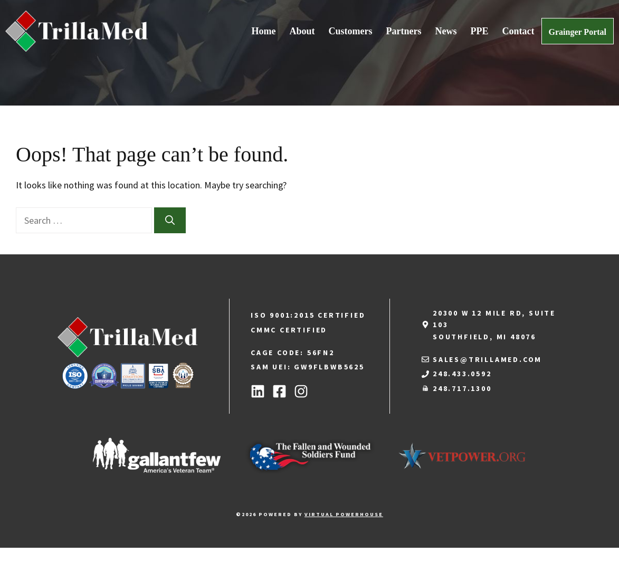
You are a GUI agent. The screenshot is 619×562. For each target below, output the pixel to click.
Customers (351, 31)
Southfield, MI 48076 (484, 336)
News (446, 31)
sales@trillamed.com (487, 359)
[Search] (170, 220)
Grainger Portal (577, 31)
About (302, 31)
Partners (404, 31)
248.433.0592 (462, 373)
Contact (518, 31)
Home (264, 31)
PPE (480, 31)
